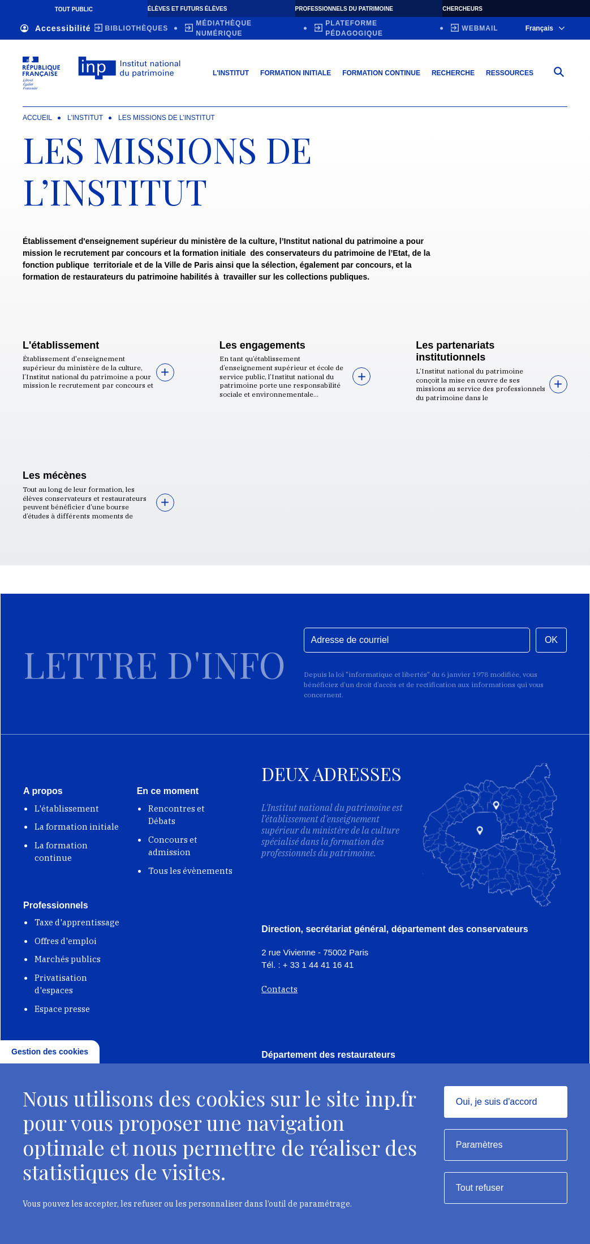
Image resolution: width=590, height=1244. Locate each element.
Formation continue (381, 73)
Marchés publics (68, 959)
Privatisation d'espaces (61, 984)
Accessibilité (55, 29)
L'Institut (231, 73)
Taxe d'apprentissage (77, 922)
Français (545, 28)
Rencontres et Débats (176, 815)
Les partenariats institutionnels (455, 351)
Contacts (279, 989)
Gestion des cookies (49, 1051)
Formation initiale (295, 73)
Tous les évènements (190, 870)
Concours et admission (172, 846)
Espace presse (62, 1008)
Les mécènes (55, 475)
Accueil (37, 118)
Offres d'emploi (66, 941)
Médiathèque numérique (224, 28)
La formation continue (61, 852)
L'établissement (61, 345)
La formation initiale (77, 826)
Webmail (480, 28)
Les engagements (262, 345)
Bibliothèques (137, 28)
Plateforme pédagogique (354, 28)
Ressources (509, 73)
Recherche (453, 73)
